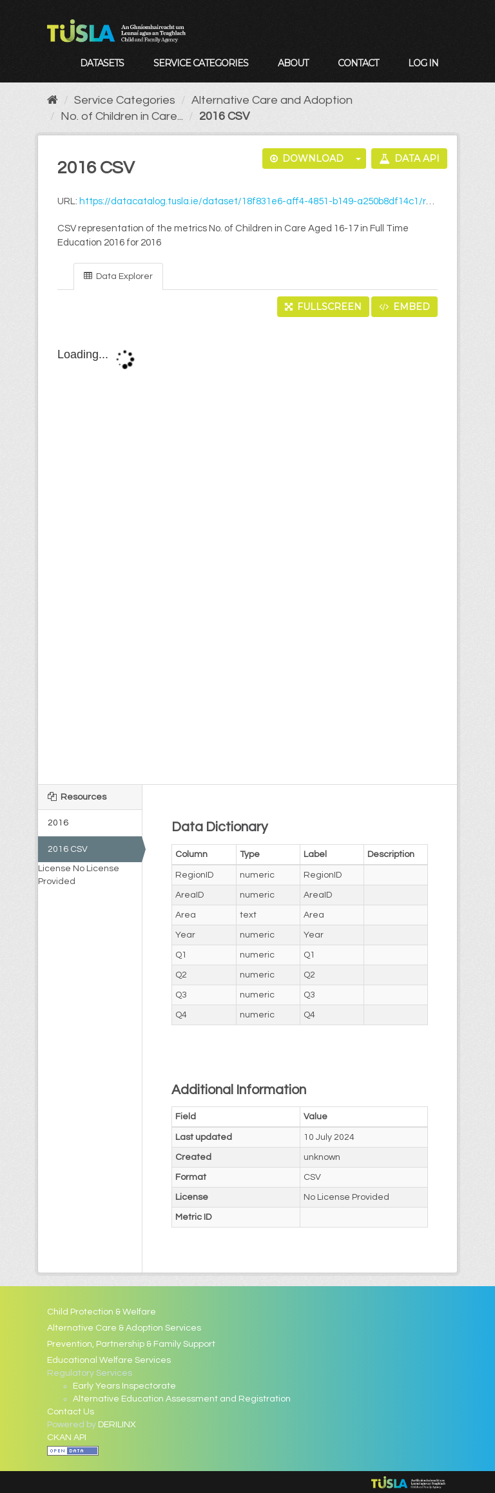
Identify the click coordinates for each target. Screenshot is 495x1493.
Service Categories (200, 63)
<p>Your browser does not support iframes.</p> (247, 551)
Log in (423, 63)
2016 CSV (224, 116)
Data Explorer (118, 276)
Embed (404, 307)
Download (307, 158)
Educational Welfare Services (109, 1360)
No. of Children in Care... (122, 116)
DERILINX (117, 1424)
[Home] (52, 100)
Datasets (102, 63)
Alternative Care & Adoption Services (124, 1328)
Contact (358, 63)
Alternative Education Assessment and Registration (182, 1398)
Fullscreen (323, 307)
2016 (58, 822)
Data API (409, 158)
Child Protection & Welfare (101, 1311)
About (293, 63)
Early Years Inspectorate (124, 1386)
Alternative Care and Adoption (272, 100)
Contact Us (70, 1411)
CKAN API (66, 1437)
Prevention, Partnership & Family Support (131, 1344)
